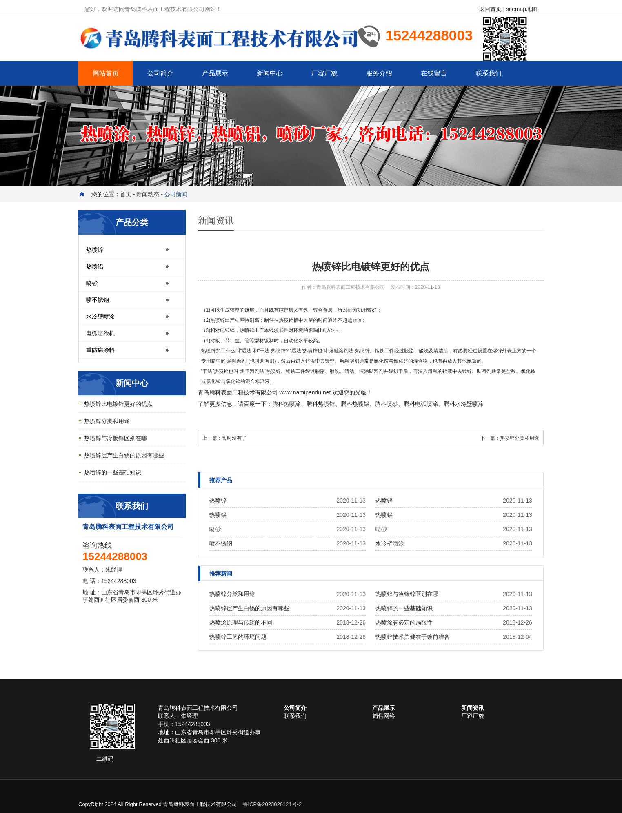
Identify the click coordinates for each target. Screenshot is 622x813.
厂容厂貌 (324, 73)
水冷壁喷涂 (469, 404)
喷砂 (392, 404)
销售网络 (383, 716)
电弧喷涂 (426, 404)
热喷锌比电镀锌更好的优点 (118, 404)
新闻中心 (270, 73)
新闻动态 (147, 194)
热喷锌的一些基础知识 (404, 608)
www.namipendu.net (305, 392)
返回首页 (490, 9)
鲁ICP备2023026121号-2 (272, 804)
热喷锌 (208, 351)
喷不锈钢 (220, 543)
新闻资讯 (472, 707)
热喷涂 (292, 404)
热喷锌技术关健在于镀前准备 (412, 637)
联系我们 (488, 73)
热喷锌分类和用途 (519, 438)
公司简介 (160, 73)
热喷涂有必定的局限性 (404, 622)
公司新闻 (175, 194)
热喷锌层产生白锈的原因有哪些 (249, 608)
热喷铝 (360, 404)
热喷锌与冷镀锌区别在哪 (406, 594)
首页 (125, 194)
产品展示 (215, 73)
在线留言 (434, 73)
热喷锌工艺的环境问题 (238, 637)
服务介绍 (379, 73)
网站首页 (106, 73)
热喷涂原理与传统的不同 (240, 622)
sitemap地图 (522, 9)
